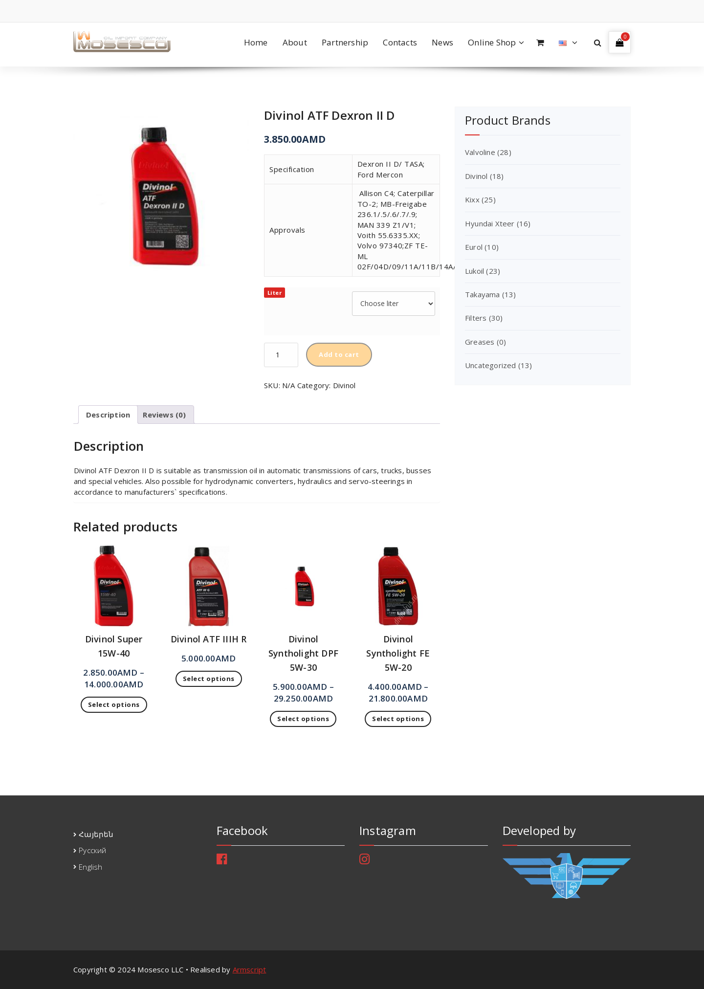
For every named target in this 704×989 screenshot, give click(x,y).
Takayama (482, 294)
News (442, 42)
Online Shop (492, 42)
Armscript (249, 969)
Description (108, 414)
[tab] (108, 414)
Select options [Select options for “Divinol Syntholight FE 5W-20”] (398, 718)
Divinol (344, 385)
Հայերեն (96, 834)
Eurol (474, 247)
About (295, 42)
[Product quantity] (281, 355)
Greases (479, 342)
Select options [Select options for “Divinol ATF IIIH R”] (209, 678)
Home (256, 42)
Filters (475, 318)
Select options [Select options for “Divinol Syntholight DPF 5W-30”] (303, 718)
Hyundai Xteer (490, 223)
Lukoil (474, 271)
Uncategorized (490, 365)
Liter (274, 292)
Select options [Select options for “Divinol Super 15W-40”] (114, 704)
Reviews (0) (164, 414)
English (90, 867)
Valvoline (480, 152)
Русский (92, 850)
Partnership (345, 42)
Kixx (472, 199)
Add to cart (339, 354)
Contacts (400, 42)
